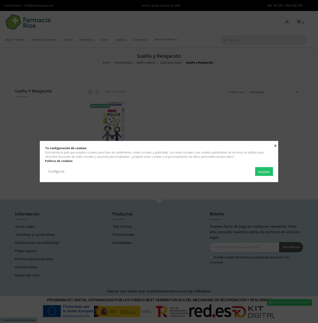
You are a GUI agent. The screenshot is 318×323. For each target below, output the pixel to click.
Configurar (56, 171)
